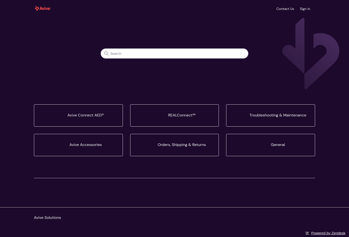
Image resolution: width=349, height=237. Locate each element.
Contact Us (285, 9)
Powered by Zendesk (328, 233)
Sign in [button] (305, 9)
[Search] (174, 53)
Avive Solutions (47, 217)
